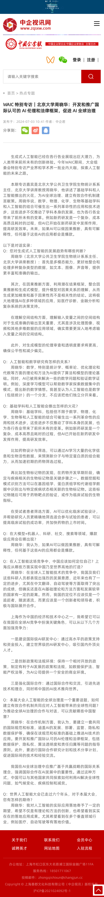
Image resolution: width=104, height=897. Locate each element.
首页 (11, 93)
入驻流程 (84, 848)
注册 (91, 60)
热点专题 (27, 93)
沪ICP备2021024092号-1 (52, 890)
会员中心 (84, 840)
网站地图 (52, 848)
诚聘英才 (19, 848)
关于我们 (19, 840)
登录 (77, 60)
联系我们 (52, 840)
